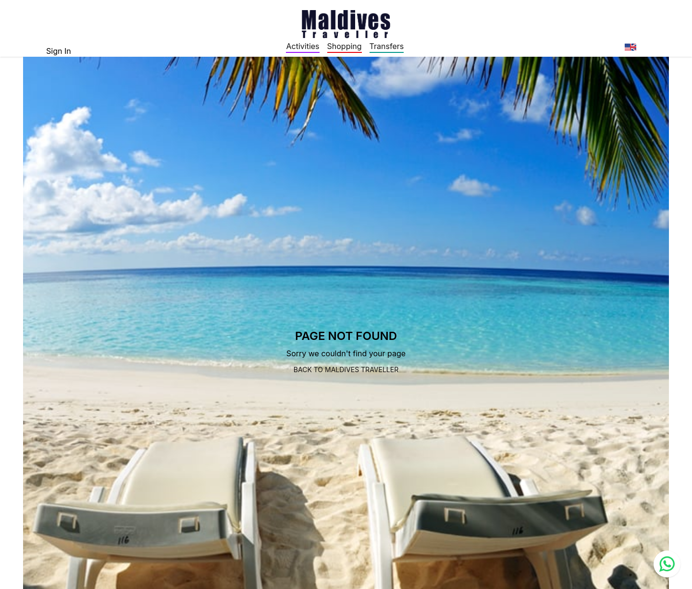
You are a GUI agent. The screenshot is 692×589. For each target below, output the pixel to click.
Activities (302, 46)
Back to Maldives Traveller (346, 369)
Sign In (58, 51)
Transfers (387, 46)
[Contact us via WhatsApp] (667, 564)
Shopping (344, 46)
